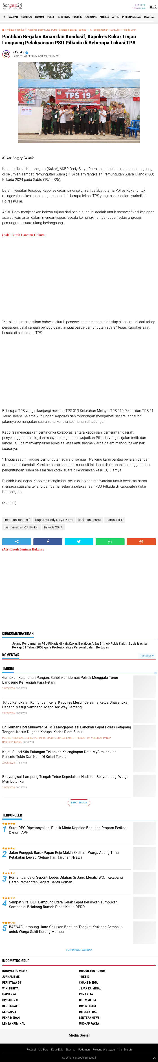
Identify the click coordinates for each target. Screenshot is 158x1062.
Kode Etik (57, 1049)
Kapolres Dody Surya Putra (42, 29)
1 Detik (84, 976)
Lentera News (89, 1017)
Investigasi (87, 1006)
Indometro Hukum (92, 971)
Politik (77, 17)
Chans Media (88, 982)
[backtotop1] (154, 1058)
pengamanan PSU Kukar (107, 29)
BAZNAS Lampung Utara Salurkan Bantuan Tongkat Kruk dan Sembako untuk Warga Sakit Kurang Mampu (66, 929)
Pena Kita (86, 994)
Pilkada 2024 (129, 29)
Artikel (104, 17)
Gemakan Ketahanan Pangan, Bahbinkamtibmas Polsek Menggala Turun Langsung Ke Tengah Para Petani (60, 680)
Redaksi (31, 1049)
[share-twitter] (79, 541)
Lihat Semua (79, 802)
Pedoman (84, 1049)
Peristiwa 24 (11, 982)
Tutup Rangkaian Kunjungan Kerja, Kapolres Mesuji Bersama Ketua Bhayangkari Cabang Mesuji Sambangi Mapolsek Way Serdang (65, 704)
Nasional (91, 17)
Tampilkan (147, 655)
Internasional (131, 17)
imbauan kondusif (16, 29)
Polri (50, 17)
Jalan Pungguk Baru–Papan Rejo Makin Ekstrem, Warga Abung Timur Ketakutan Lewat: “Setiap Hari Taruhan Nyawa (64, 855)
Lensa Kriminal (13, 1023)
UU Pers (43, 1049)
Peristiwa (63, 17)
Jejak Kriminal (90, 988)
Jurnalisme (11, 976)
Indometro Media (14, 971)
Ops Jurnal (10, 1000)
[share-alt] (16, 541)
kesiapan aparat (68, 29)
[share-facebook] (47, 541)
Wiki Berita (10, 988)
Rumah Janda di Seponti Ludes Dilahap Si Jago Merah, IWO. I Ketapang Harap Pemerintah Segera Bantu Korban (66, 879)
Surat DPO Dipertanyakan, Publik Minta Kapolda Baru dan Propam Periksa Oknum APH (68, 830)
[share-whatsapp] (110, 541)
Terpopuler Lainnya (79, 949)
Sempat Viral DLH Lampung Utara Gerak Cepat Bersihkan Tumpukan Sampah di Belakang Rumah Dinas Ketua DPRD (63, 904)
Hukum (39, 17)
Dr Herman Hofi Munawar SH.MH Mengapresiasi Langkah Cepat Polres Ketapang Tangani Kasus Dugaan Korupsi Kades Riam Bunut (66, 729)
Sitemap (70, 1049)
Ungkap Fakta (89, 1023)
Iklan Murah (125, 1049)
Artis (115, 17)
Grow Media (87, 1000)
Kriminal (26, 17)
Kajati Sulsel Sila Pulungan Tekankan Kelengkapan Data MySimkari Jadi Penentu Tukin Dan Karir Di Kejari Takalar (59, 754)
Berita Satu (10, 1006)
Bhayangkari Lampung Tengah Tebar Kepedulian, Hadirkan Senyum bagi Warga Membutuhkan (65, 779)
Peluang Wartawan (104, 1049)
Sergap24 (9, 1012)
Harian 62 (9, 994)
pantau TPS (85, 29)
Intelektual (88, 1012)
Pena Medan (11, 1017)
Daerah (13, 17)
